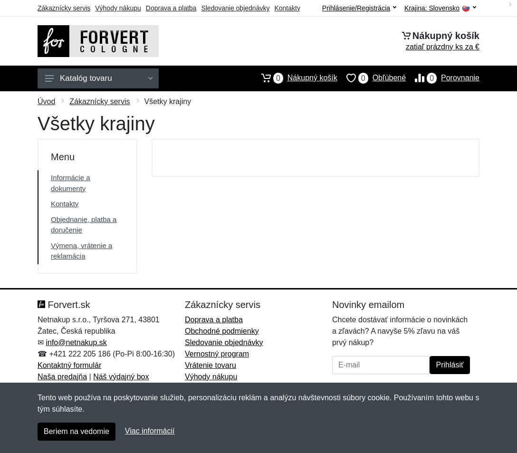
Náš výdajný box (121, 377)
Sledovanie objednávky (235, 8)
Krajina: (440, 8)
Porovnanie (442, 78)
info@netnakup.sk (76, 342)
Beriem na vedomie (76, 431)
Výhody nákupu (118, 8)
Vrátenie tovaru (210, 365)
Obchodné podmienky (222, 331)
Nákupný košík (294, 78)
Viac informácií (150, 431)
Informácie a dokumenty (70, 183)
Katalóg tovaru (99, 78)
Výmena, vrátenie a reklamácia (81, 250)
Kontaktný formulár (69, 365)
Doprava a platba (171, 8)
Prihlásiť (449, 365)
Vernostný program (217, 354)
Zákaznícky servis (64, 8)
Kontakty (287, 8)
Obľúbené (371, 78)
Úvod (46, 101)
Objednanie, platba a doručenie (83, 224)
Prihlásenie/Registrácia (359, 8)
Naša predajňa (62, 377)
